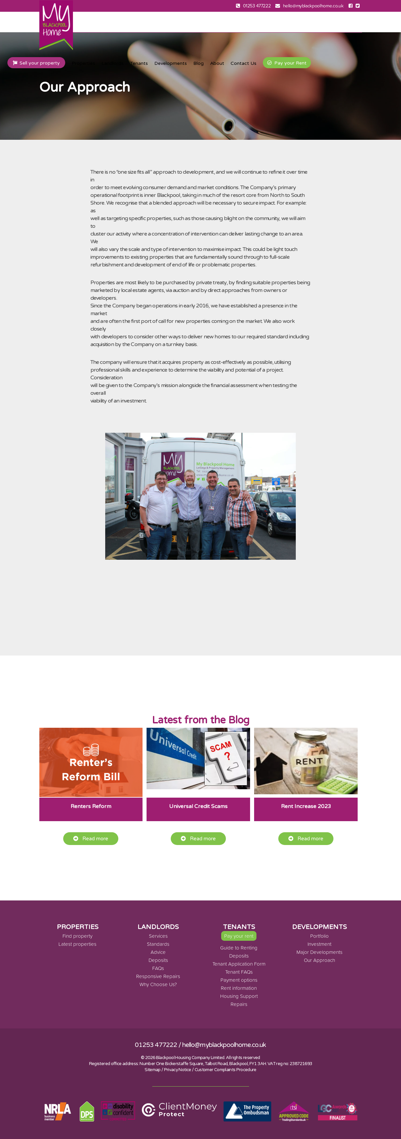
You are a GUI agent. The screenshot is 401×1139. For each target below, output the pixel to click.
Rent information (239, 988)
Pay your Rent (287, 63)
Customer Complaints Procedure (225, 1069)
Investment (319, 944)
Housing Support (239, 996)
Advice (158, 952)
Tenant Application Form (239, 964)
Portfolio (319, 936)
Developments (170, 63)
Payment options (238, 980)
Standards (158, 944)
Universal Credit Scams (198, 806)
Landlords (113, 63)
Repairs (239, 1004)
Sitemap (152, 1069)
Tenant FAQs (239, 972)
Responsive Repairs (158, 976)
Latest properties (77, 944)
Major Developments (319, 952)
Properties (83, 63)
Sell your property (36, 63)
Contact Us (243, 63)
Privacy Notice (177, 1069)
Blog (198, 63)
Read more (90, 839)
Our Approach (319, 960)
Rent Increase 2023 (306, 806)
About (217, 63)
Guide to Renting (238, 948)
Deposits (158, 960)
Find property (77, 936)
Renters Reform (91, 806)
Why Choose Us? (158, 984)
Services (158, 936)
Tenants (139, 63)
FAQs (158, 968)
